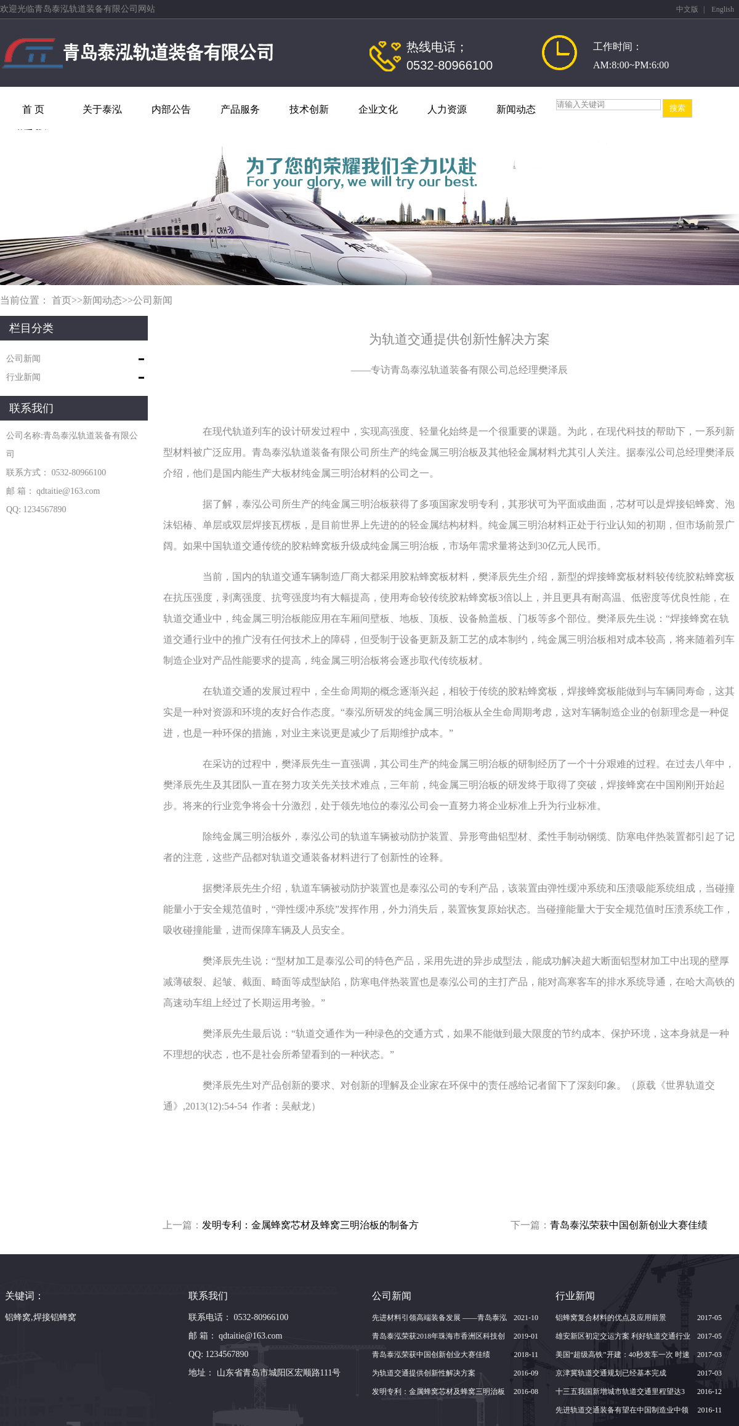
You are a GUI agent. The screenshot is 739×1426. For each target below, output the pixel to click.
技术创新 (309, 109)
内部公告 (171, 109)
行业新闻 (23, 377)
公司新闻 (152, 300)
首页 (61, 300)
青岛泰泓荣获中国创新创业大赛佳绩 (629, 1225)
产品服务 (240, 109)
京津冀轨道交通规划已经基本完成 (610, 1373)
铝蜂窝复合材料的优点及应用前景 (610, 1317)
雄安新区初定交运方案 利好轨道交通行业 (622, 1336)
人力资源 (447, 109)
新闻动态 (516, 109)
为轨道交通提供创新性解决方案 (423, 1373)
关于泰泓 (102, 109)
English (722, 9)
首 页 (33, 109)
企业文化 (378, 109)
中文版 (687, 9)
